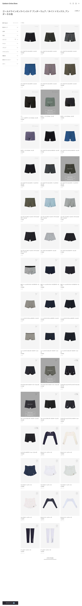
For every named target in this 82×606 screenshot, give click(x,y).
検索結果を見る (10, 603)
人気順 (76, 10)
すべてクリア (15, 22)
